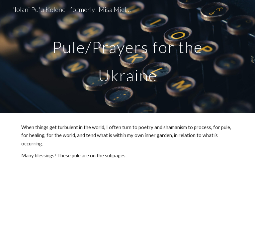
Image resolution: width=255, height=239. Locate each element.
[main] (127, 57)
